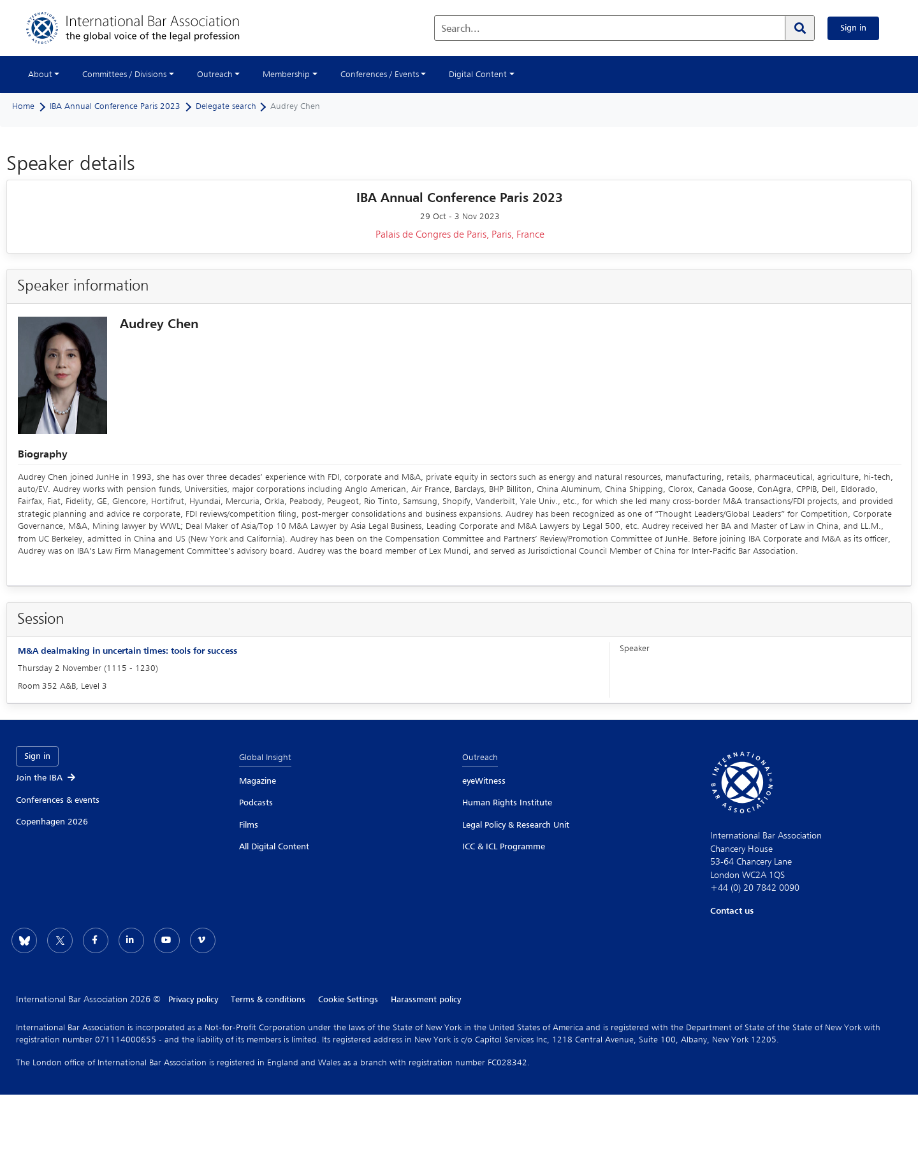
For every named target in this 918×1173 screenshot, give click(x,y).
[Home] (145, 28)
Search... (460, 29)
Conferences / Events (379, 74)
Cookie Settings (348, 999)
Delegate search (226, 106)
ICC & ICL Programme (503, 846)
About (40, 74)
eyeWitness (484, 781)
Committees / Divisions (124, 74)
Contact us (732, 911)
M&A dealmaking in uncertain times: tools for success (127, 651)
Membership (286, 74)
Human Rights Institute (507, 802)
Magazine (257, 781)
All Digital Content (274, 846)
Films (248, 825)
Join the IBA (46, 778)
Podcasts (256, 802)
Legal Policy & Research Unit (515, 825)
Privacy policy (193, 999)
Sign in (853, 28)
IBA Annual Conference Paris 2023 (115, 106)
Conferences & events (57, 800)
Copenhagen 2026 (52, 821)
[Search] (799, 28)
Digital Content (478, 74)
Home (23, 106)
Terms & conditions (268, 999)
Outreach (215, 74)
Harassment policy (426, 999)
